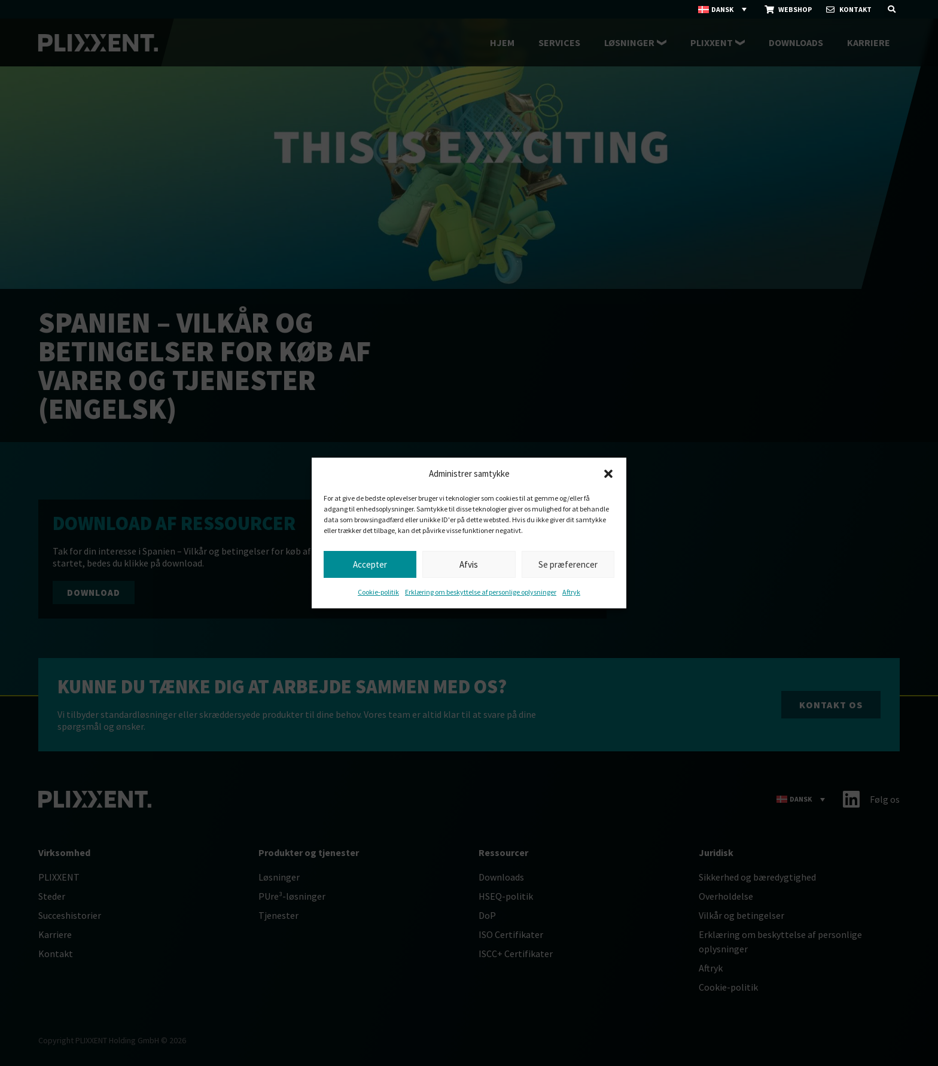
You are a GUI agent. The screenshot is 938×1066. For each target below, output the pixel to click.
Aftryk (571, 591)
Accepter (370, 564)
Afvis (468, 564)
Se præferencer (568, 564)
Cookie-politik (378, 591)
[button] (608, 474)
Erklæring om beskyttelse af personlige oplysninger (480, 591)
